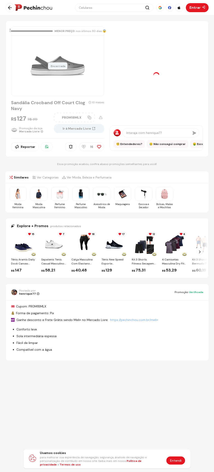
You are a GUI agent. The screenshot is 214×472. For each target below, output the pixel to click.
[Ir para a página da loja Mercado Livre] (30, 130)
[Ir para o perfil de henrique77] (25, 292)
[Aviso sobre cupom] (100, 117)
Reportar (25, 147)
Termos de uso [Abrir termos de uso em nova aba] (70, 464)
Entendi (176, 460)
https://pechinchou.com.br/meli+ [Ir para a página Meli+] (134, 320)
